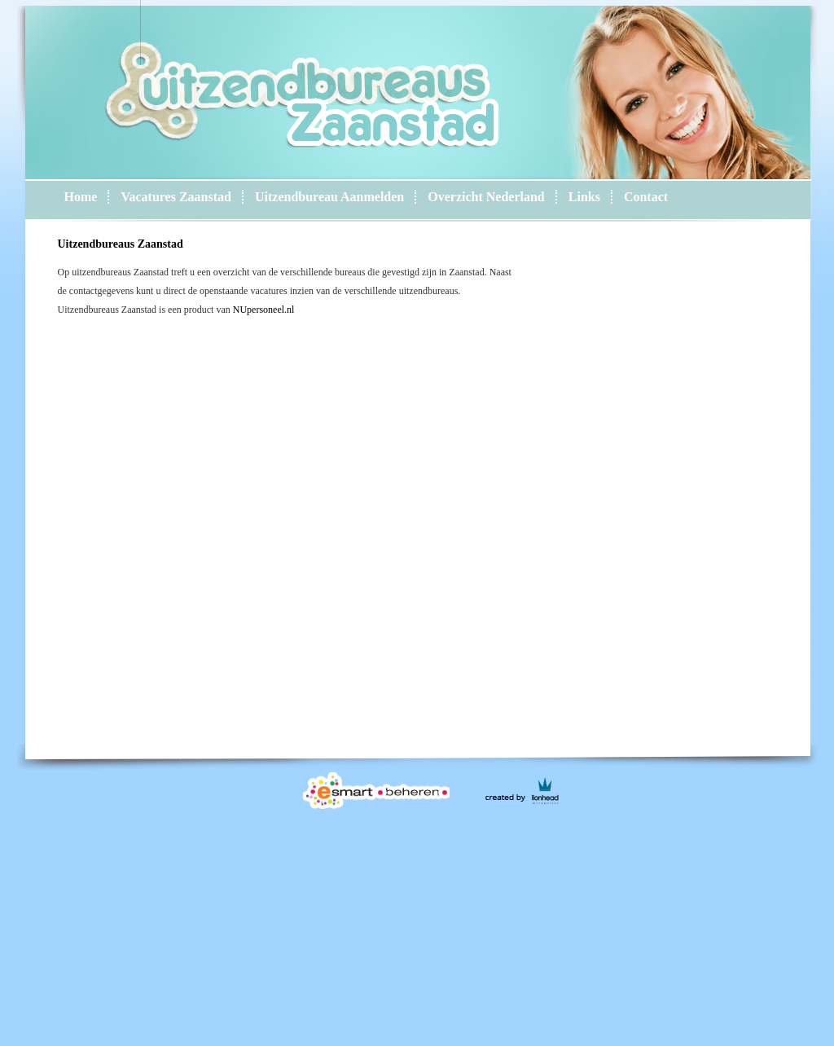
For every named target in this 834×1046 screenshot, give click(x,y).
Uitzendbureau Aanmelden (329, 197)
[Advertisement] (432, 929)
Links (584, 197)
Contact (646, 197)
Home (81, 197)
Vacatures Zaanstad (176, 197)
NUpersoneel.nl (264, 309)
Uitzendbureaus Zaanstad (120, 244)
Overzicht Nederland (486, 197)
